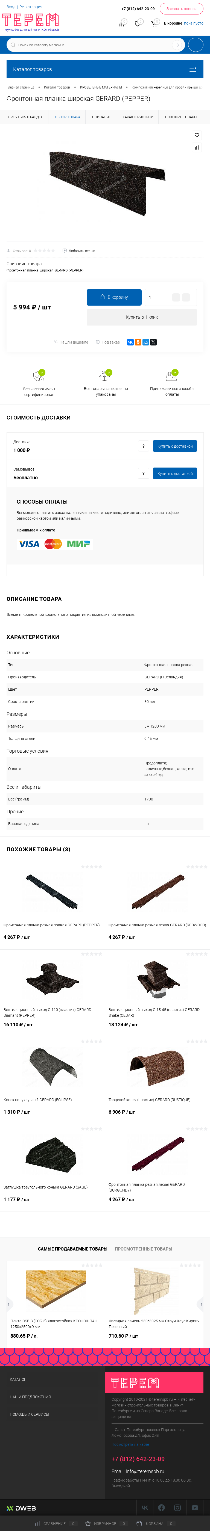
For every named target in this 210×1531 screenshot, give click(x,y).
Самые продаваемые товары (72, 1249)
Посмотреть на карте (130, 1444)
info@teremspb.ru (145, 1471)
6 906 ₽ (157, 1115)
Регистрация (30, 7)
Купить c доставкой (175, 446)
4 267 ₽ (52, 940)
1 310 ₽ (52, 1115)
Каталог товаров (105, 69)
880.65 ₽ (24, 1336)
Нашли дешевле (70, 342)
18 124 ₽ (157, 1028)
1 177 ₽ (52, 1202)
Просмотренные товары (143, 1249)
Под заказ (107, 342)
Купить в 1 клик (142, 317)
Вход (11, 7)
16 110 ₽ (52, 1028)
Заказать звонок (182, 9)
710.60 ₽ (123, 1336)
